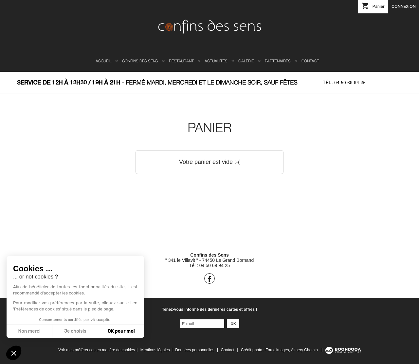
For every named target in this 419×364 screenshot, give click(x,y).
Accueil (103, 60)
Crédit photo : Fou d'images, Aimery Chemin (280, 350)
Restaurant (181, 60)
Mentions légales (155, 350)
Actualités (216, 60)
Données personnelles (194, 350)
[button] (14, 353)
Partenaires (278, 60)
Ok (233, 324)
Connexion (404, 6)
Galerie (246, 60)
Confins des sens (140, 60)
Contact (310, 60)
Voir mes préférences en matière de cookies (96, 350)
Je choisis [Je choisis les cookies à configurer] (75, 331)
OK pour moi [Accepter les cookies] (121, 331)
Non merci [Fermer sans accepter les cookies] (29, 331)
